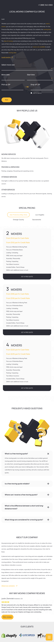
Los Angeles (39, 215)
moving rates (12, 52)
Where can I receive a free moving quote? (21, 495)
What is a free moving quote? (16, 454)
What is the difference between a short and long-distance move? (24, 507)
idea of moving (8, 41)
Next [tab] (6, 100)
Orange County (18, 220)
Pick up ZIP (5, 85)
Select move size (8, 65)
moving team (47, 29)
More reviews (7, 617)
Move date (5, 75)
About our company (8, 586)
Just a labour (37, 93)
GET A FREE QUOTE (27, 276)
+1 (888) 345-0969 (45, 5)
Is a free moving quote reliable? (17, 484)
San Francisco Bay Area (18, 215)
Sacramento (36, 220)
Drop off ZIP (35, 85)
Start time (31, 75)
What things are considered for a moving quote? (24, 520)
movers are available (39, 47)
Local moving (5, 57)
